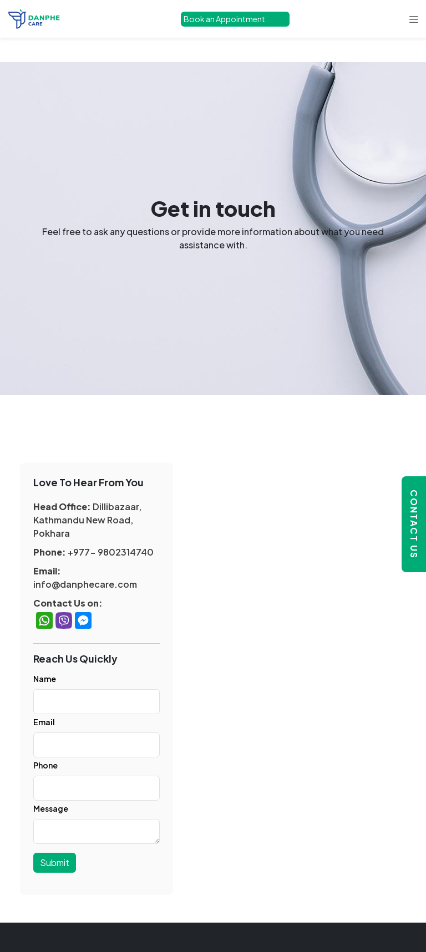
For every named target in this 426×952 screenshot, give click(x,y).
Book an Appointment (224, 19)
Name (44, 679)
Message (50, 808)
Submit (54, 862)
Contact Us (414, 524)
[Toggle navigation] (413, 19)
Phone (45, 765)
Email (44, 722)
